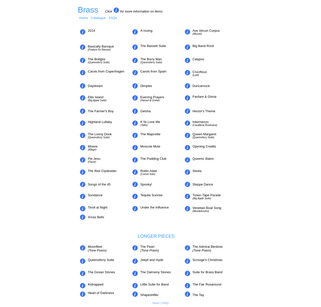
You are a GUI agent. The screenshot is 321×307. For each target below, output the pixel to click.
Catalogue (98, 18)
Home (83, 18)
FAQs (113, 18)
